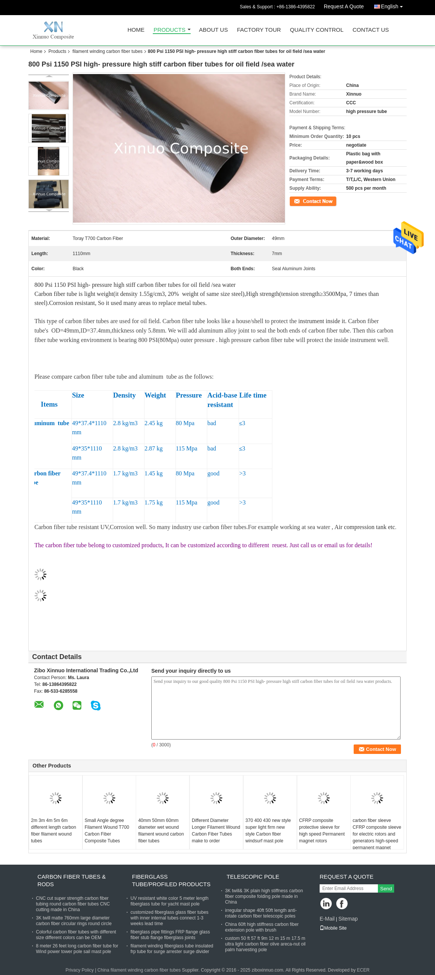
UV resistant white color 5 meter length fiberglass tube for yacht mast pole (169, 901)
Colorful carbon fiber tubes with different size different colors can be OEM (76, 934)
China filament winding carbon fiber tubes (139, 970)
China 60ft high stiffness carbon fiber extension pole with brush (262, 927)
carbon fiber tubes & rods (71, 880)
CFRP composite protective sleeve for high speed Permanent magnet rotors (322, 830)
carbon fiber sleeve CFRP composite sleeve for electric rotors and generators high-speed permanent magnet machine (377, 837)
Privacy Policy (79, 970)
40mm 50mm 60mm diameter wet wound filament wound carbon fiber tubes (161, 830)
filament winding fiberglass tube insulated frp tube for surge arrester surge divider (171, 948)
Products (169, 30)
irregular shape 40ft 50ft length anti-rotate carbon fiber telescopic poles (261, 913)
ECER (363, 970)
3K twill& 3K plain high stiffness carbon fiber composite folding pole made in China (264, 896)
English (394, 5)
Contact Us (371, 30)
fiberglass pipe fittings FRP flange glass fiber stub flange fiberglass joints (170, 934)
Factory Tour (259, 30)
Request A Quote (344, 6)
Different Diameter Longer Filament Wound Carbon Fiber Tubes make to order (216, 830)
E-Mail (327, 919)
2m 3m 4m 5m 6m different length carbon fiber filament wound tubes (53, 830)
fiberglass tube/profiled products (171, 880)
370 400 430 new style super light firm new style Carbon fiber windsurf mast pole (268, 830)
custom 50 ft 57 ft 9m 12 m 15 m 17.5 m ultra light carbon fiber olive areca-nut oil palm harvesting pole (265, 944)
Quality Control (316, 30)
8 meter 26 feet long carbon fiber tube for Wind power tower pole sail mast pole (77, 948)
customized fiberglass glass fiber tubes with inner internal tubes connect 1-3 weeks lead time (169, 918)
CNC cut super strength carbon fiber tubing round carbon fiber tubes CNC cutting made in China (73, 904)
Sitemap (347, 919)
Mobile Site (333, 928)
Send (386, 888)
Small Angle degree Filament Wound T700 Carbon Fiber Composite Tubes (107, 830)
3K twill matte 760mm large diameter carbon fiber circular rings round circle (74, 920)
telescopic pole (253, 876)
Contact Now (302, 200)
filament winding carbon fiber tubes (107, 51)
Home (135, 30)
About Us (213, 30)
